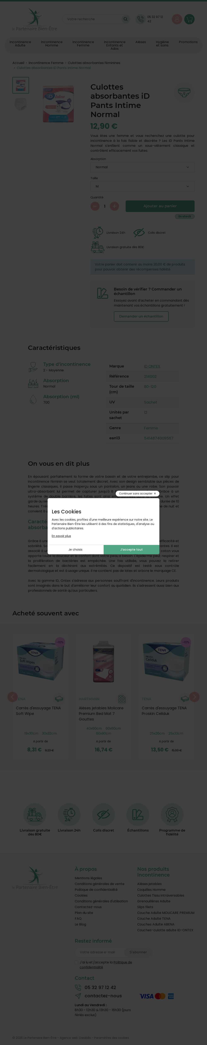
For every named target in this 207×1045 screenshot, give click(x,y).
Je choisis (75, 549)
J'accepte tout (131, 549)
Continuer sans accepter (136, 493)
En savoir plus (61, 536)
